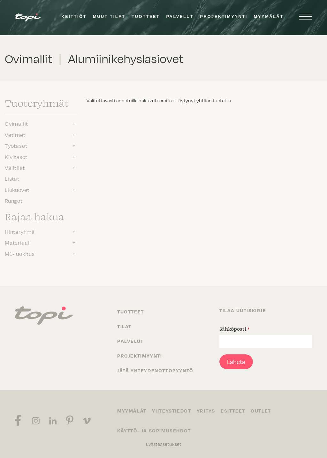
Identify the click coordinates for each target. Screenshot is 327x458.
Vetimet (15, 134)
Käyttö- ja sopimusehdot (154, 430)
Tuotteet (146, 16)
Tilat (124, 326)
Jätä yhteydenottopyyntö (155, 370)
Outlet (264, 411)
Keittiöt (74, 16)
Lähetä (236, 362)
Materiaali (18, 242)
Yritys (207, 411)
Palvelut (180, 16)
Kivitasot (16, 156)
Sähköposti (234, 329)
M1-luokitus (20, 253)
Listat (12, 178)
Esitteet (235, 411)
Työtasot (16, 145)
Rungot (14, 200)
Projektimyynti (223, 16)
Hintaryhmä (20, 231)
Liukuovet (17, 189)
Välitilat (15, 167)
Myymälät (269, 16)
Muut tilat (109, 16)
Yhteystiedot (172, 411)
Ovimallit (16, 123)
